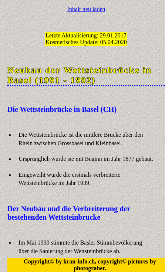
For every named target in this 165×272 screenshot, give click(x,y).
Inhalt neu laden (86, 9)
